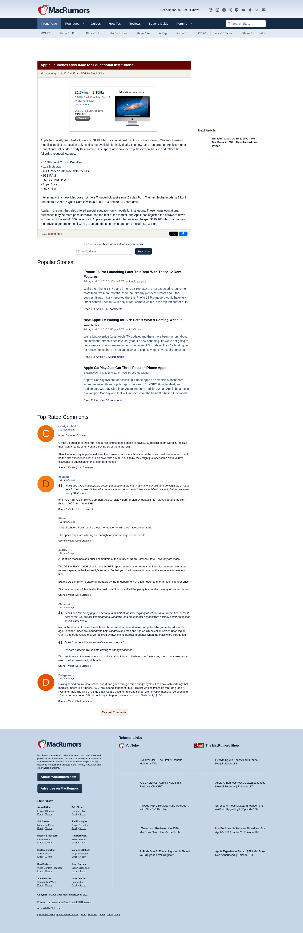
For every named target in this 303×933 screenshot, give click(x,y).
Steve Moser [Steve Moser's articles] (44, 878)
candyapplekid (67, 426)
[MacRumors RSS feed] (257, 10)
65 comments (114, 309)
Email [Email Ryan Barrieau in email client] (74, 870)
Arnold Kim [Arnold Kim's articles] (43, 806)
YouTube (132, 745)
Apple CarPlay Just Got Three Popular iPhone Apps (127, 368)
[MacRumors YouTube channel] (243, 10)
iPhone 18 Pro (67, 33)
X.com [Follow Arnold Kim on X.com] (48, 813)
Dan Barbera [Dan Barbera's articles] (44, 863)
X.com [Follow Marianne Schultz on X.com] (83, 856)
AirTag (163, 33)
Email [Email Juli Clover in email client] (40, 827)
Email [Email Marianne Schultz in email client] (74, 856)
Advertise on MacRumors (60, 788)
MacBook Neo (118, 33)
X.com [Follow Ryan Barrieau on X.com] (83, 870)
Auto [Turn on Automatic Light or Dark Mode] (102, 914)
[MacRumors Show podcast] (211, 10)
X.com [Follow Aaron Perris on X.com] (83, 884)
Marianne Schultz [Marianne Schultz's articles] (81, 849)
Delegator (64, 675)
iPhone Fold (93, 33)
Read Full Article (94, 309)
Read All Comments (114, 712)
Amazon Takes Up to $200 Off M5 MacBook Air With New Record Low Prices (235, 142)
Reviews (135, 23)
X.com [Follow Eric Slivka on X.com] (83, 813)
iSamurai (64, 604)
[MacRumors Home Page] (63, 10)
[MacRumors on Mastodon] (237, 10)
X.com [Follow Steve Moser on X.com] (48, 884)
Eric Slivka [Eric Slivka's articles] (77, 806)
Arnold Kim (97, 73)
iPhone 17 (248, 33)
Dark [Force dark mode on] (116, 914)
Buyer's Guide (159, 23)
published (139, 149)
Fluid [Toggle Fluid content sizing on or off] (83, 914)
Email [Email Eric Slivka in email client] (74, 813)
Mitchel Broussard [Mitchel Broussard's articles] (47, 835)
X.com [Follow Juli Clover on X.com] (48, 827)
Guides (96, 23)
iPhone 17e (143, 33)
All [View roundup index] (263, 33)
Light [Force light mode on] (109, 914)
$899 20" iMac (159, 219)
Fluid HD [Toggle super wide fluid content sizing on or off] (92, 914)
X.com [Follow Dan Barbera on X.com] (48, 870)
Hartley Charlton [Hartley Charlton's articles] (46, 849)
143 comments (115, 356)
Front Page (49, 23)
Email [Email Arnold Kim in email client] (40, 813)
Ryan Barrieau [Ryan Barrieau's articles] (79, 863)
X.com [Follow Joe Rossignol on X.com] (83, 827)
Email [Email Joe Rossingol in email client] (74, 827)
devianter (64, 476)
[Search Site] (246, 23)
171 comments (51, 233)
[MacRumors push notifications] (250, 10)
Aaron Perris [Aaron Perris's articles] (78, 878)
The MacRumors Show (222, 745)
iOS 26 (202, 33)
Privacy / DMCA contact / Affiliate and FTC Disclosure (64, 902)
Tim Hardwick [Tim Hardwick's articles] (79, 835)
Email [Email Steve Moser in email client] (40, 884)
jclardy (62, 549)
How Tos (115, 23)
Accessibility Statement (49, 908)
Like (79, 467)
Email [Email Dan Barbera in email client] (40, 870)
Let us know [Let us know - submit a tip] (191, 10)
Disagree (87, 467)
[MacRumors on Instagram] (217, 10)
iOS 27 (45, 33)
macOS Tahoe (224, 33)
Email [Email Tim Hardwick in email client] (74, 842)
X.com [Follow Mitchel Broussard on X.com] (48, 842)
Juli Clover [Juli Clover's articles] (43, 821)
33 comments (114, 400)
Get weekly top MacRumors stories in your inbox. (114, 244)
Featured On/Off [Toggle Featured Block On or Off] (47, 914)
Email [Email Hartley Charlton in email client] (40, 856)
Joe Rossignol (137, 281)
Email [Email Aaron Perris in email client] (74, 884)
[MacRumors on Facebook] (224, 10)
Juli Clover (134, 329)
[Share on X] (173, 234)
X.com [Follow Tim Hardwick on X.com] (83, 842)
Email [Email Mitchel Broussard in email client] (40, 842)
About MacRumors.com (58, 776)
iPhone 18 (182, 33)
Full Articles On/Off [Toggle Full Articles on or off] (68, 914)
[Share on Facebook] (183, 234)
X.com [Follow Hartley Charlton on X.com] (48, 856)
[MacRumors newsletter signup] (264, 10)
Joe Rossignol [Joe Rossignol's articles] (79, 821)
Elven (62, 518)
